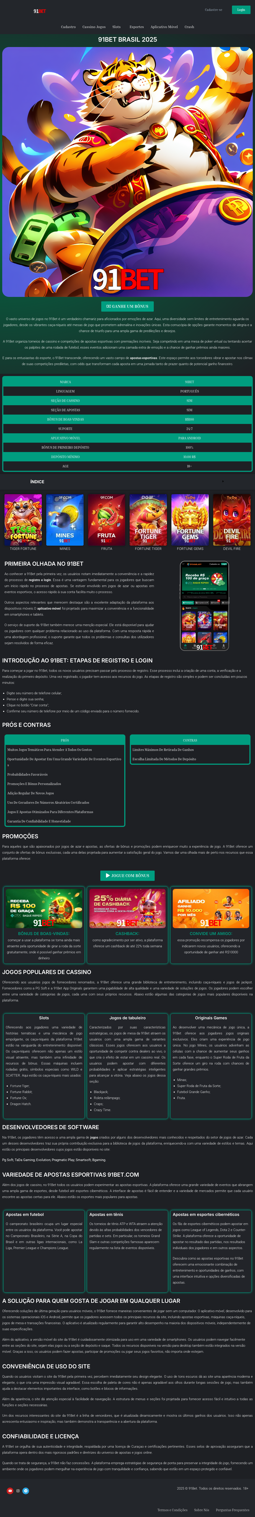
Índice (38, 481)
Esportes (137, 27)
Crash (189, 27)
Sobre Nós (198, 1509)
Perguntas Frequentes (231, 1509)
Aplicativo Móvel (164, 27)
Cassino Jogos (94, 27)
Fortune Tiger (20, 1085)
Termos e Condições (166, 1509)
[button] (127, 481)
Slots (116, 27)
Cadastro (68, 27)
